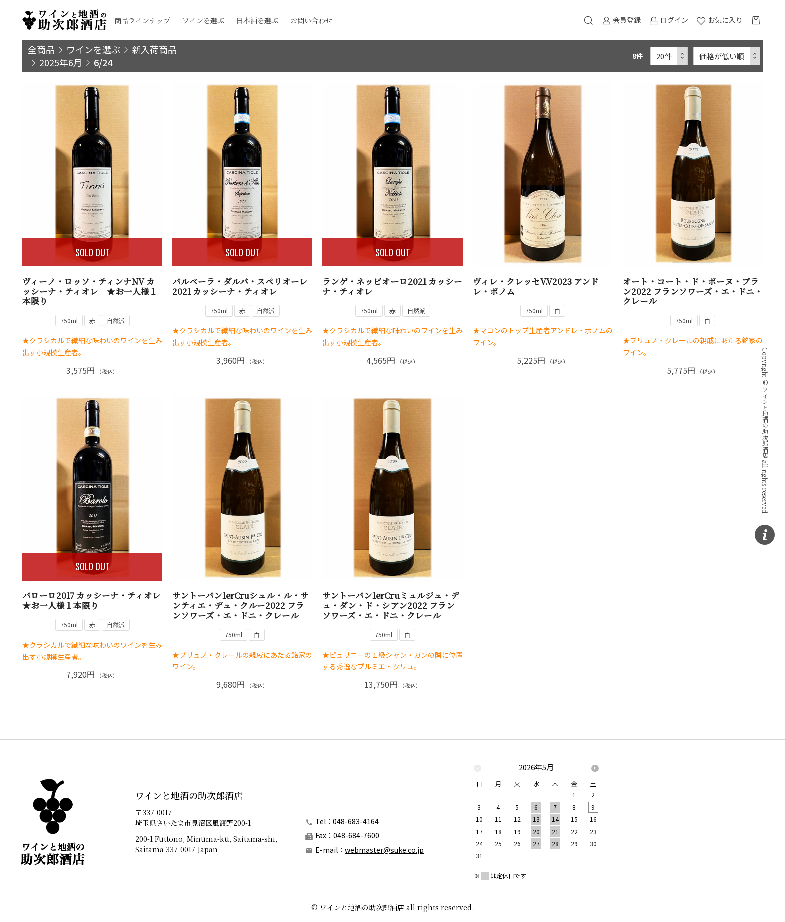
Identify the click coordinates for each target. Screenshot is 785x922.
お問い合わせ (311, 20)
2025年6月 (60, 62)
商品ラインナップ (142, 20)
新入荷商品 (154, 49)
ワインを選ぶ (203, 20)
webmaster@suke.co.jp (384, 850)
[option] (536, 814)
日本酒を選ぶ (257, 20)
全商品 (41, 49)
